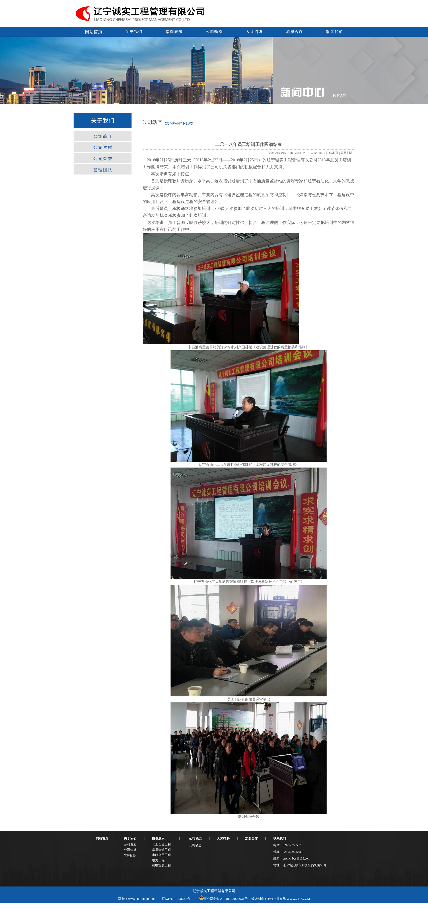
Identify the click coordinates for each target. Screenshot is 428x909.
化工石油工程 (161, 844)
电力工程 (158, 860)
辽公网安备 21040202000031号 (226, 899)
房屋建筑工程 (161, 850)
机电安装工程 (161, 865)
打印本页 (332, 153)
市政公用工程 (161, 855)
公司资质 (130, 844)
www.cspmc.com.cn (142, 899)
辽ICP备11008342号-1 (177, 899)
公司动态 (195, 845)
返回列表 (346, 153)
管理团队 (130, 855)
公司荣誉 (130, 850)
